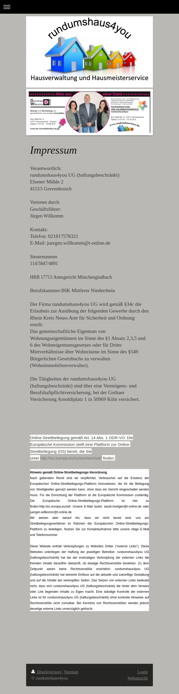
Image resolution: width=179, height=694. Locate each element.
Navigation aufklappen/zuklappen (89, 6)
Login (142, 671)
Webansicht (138, 678)
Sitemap (71, 671)
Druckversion (46, 671)
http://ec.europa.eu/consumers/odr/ (71, 458)
